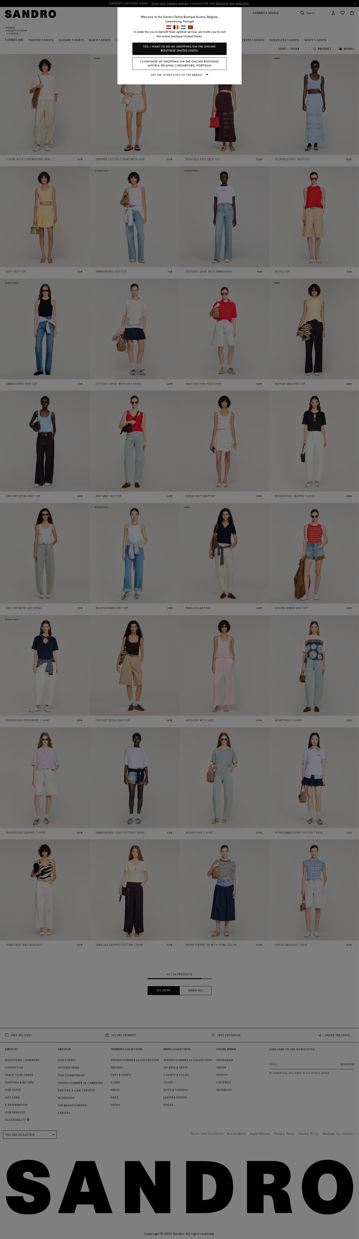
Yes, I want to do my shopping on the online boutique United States (179, 48)
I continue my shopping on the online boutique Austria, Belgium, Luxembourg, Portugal (179, 63)
